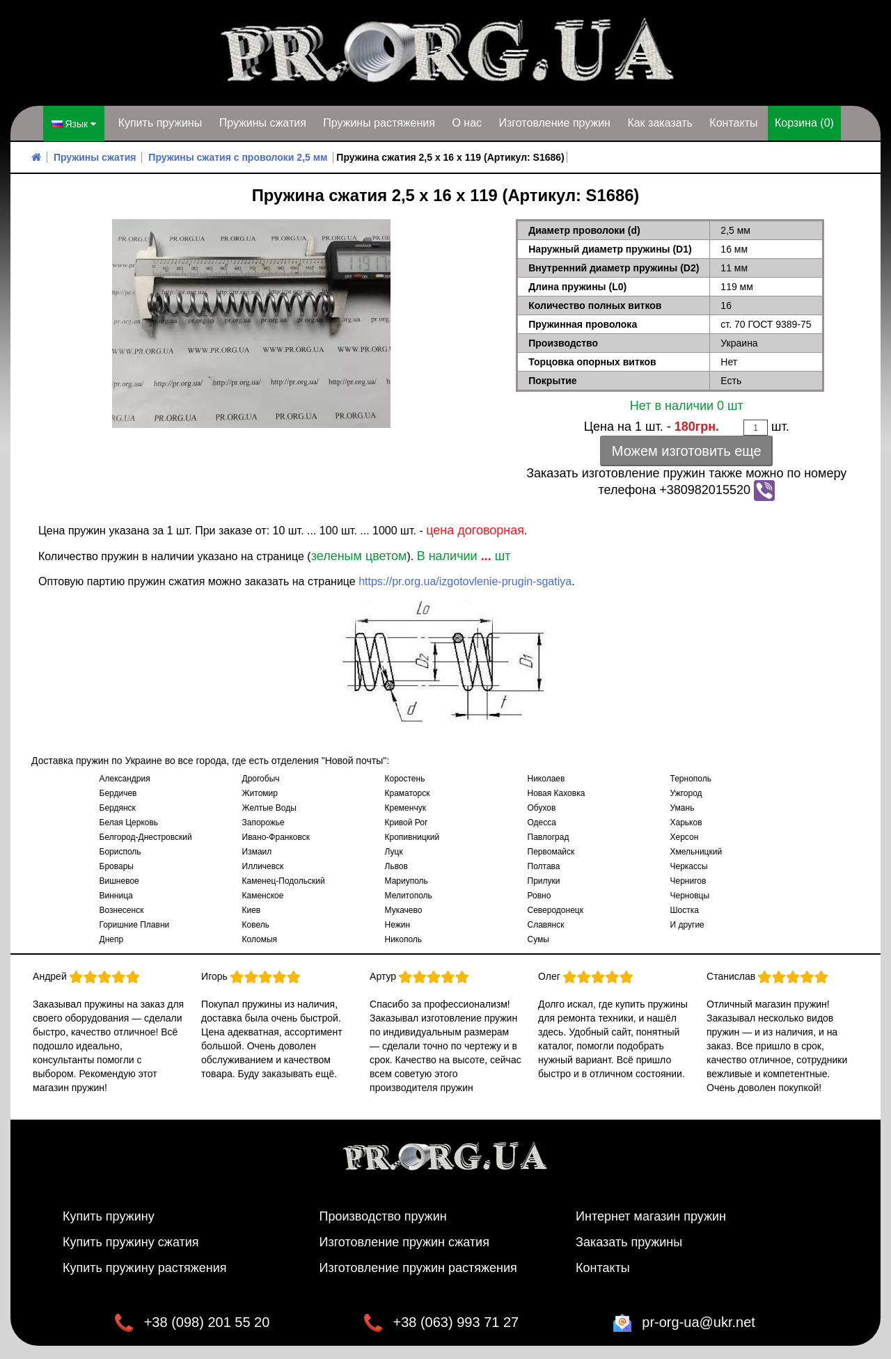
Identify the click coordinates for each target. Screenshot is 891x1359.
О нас (467, 123)
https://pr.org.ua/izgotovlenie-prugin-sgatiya (464, 581)
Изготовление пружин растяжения (418, 1267)
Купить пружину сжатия (131, 1241)
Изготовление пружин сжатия (404, 1241)
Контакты (733, 123)
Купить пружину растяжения (145, 1267)
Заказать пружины (629, 1241)
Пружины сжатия (262, 123)
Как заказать (660, 123)
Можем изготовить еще (687, 450)
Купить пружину (109, 1216)
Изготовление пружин (554, 123)
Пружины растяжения (379, 123)
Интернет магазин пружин (651, 1216)
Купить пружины (160, 123)
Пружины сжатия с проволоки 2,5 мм (237, 156)
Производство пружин (383, 1216)
